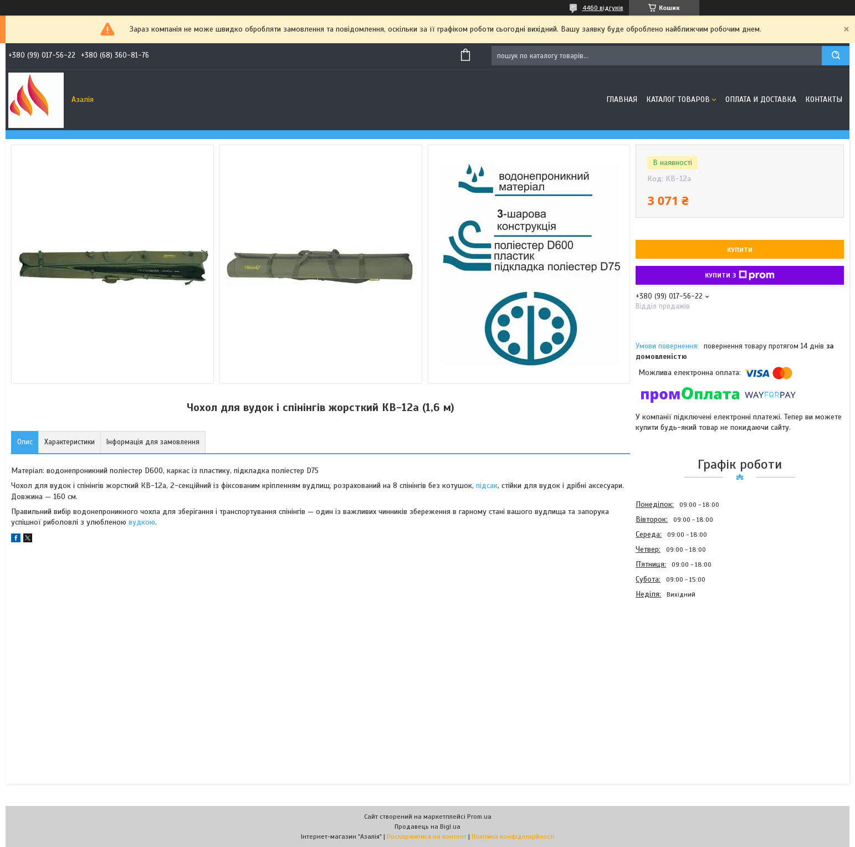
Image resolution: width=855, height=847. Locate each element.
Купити (739, 250)
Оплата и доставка (760, 99)
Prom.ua (479, 816)
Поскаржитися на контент (427, 836)
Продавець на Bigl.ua (427, 826)
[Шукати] (835, 55)
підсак (487, 485)
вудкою (142, 522)
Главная (621, 99)
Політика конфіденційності (513, 836)
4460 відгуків (602, 8)
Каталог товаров (678, 99)
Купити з (740, 275)
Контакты (823, 99)
